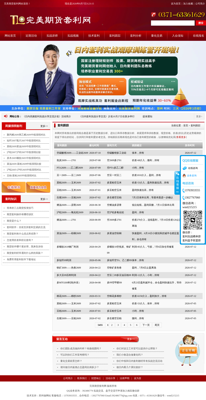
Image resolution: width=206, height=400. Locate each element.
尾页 (157, 325)
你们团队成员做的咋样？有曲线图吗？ (80, 348)
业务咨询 (192, 175)
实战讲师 (52, 35)
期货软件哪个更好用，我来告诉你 (25, 246)
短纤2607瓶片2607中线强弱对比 (24, 140)
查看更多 (181, 137)
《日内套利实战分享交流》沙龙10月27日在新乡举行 (107, 116)
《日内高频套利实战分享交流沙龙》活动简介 (47, 116)
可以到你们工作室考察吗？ (74, 354)
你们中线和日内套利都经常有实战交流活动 (139, 361)
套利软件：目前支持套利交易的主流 (26, 227)
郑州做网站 (45, 395)
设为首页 (176, 3)
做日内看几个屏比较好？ (129, 367)
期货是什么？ (14, 220)
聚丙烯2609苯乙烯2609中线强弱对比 (26, 134)
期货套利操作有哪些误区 (20, 214)
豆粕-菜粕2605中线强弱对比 (22, 175)
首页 (185, 125)
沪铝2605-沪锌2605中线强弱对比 (24, 169)
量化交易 (156, 35)
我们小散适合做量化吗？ (129, 354)
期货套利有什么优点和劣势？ (22, 233)
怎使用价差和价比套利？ (20, 240)
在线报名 (198, 35)
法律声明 (124, 378)
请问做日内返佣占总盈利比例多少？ (79, 367)
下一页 (146, 325)
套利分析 (135, 35)
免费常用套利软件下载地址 (21, 259)
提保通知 (147, 116)
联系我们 (82, 378)
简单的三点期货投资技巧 (20, 208)
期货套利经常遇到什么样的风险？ (25, 253)
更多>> (44, 126)
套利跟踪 (115, 35)
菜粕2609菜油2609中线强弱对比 (24, 146)
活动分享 (110, 378)
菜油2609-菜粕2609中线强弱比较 (24, 163)
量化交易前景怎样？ (71, 361)
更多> (199, 116)
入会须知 (177, 35)
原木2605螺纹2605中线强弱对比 (24, 158)
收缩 (177, 183)
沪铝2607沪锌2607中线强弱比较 (24, 152)
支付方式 (73, 384)
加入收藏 (188, 3)
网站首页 (10, 35)
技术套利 (94, 35)
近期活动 (31, 35)
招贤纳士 (96, 378)
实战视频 (73, 35)
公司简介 (200, 3)
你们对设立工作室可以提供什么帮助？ (137, 348)
